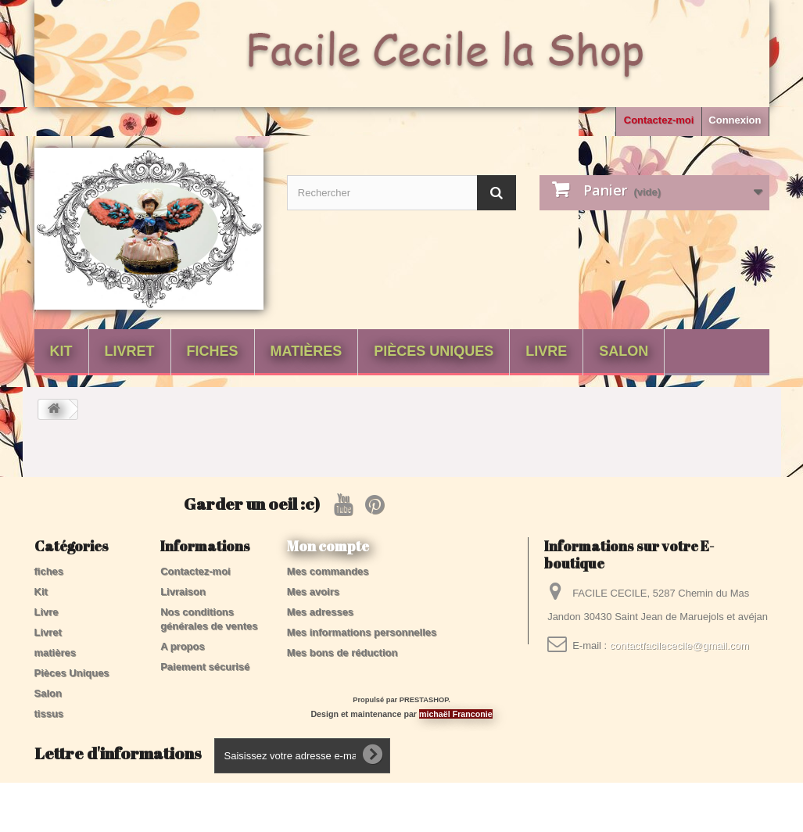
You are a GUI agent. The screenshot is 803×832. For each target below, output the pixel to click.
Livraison (183, 591)
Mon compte (328, 545)
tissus (49, 713)
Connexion (734, 120)
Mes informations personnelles (361, 632)
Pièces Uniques (433, 351)
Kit (61, 351)
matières (306, 351)
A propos (182, 646)
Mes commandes (328, 571)
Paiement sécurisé (204, 666)
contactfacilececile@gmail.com (679, 645)
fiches (212, 351)
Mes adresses (320, 612)
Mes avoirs (313, 591)
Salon (623, 351)
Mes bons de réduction (342, 652)
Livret (130, 351)
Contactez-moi (659, 120)
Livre (546, 351)
